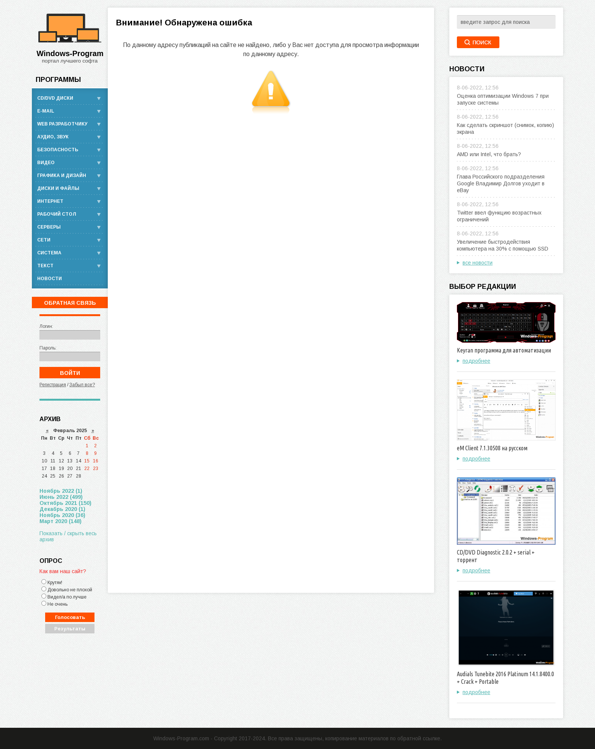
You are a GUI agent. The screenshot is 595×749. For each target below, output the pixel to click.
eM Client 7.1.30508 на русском (492, 448)
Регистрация (52, 384)
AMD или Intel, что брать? (489, 154)
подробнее (476, 361)
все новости (478, 263)
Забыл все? (82, 384)
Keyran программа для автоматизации (504, 350)
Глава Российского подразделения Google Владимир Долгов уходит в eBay (501, 183)
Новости (49, 278)
